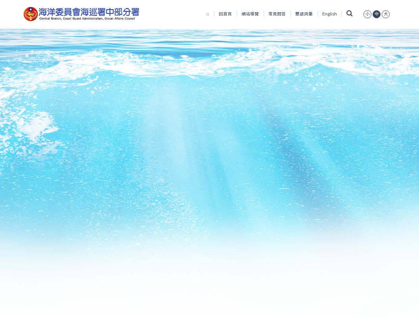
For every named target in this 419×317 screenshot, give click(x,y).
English (329, 14)
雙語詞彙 (304, 14)
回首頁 (225, 14)
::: (207, 14)
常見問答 (277, 14)
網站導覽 (250, 14)
